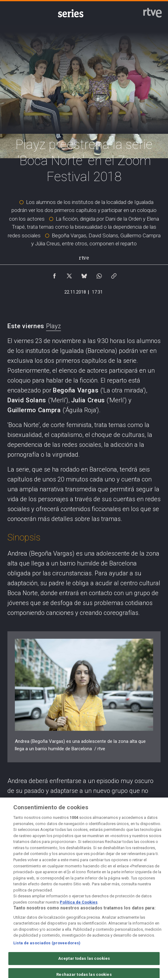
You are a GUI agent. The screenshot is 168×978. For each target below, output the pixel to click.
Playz (53, 326)
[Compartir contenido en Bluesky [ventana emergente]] (84, 274)
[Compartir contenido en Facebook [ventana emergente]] (54, 274)
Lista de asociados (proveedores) (46, 946)
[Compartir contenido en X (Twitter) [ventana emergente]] (69, 274)
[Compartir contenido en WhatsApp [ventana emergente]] (99, 274)
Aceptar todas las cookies (84, 962)
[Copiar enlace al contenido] (113, 274)
